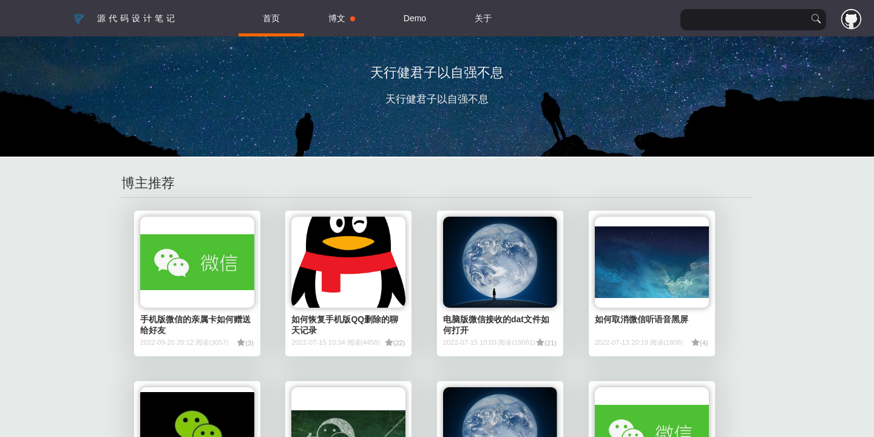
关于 (483, 18)
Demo (415, 18)
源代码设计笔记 (125, 18)
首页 (271, 18)
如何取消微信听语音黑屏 (641, 319)
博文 (341, 18)
